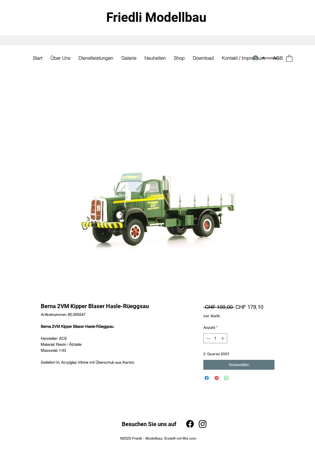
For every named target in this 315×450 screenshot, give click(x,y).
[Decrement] (207, 338)
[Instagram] (203, 424)
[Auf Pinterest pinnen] (216, 378)
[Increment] (223, 338)
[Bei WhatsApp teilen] (226, 378)
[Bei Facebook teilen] (207, 378)
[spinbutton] (215, 338)
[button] (289, 58)
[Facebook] (190, 424)
